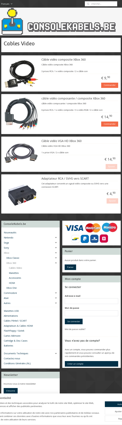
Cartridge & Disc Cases (15, 340)
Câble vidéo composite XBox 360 (63, 59)
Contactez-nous (12, 358)
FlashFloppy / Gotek (14, 330)
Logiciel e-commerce (69, 419)
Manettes (14, 272)
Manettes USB (11, 310)
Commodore (30, 292)
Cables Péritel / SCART (15, 320)
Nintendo (30, 237)
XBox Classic (31, 257)
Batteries (8, 345)
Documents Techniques (30, 353)
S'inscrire (10, 390)
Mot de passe (72, 307)
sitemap (50, 419)
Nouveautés (10, 232)
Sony (30, 247)
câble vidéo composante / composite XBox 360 (73, 98)
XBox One (11, 287)
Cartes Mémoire (12, 335)
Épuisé (111, 166)
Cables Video (15, 267)
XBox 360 (31, 262)
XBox (30, 252)
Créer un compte (75, 363)
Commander (110, 85)
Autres (30, 303)
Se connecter (73, 321)
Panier (70, 267)
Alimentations (11, 315)
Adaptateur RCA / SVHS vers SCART (65, 178)
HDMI (12, 282)
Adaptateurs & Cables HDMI (18, 325)
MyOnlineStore (97, 419)
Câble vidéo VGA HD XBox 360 (61, 141)
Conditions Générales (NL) (17, 363)
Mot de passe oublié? (75, 329)
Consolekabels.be (15, 403)
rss (57, 419)
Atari (30, 298)
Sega (30, 242)
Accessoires (15, 277)
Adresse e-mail (72, 295)
